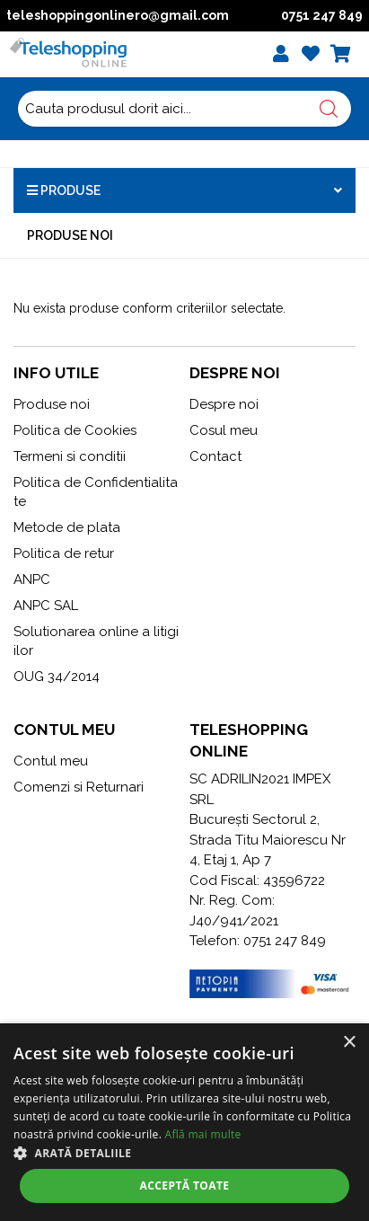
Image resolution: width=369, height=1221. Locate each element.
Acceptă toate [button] (185, 1185)
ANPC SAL (45, 605)
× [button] (349, 1042)
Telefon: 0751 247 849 (257, 941)
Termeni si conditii (69, 456)
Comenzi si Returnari (78, 787)
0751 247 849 (322, 15)
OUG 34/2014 (56, 676)
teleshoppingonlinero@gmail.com (117, 15)
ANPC (31, 579)
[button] (184, 1153)
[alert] (184, 1122)
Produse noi (70, 235)
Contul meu (50, 761)
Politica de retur (63, 553)
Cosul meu (223, 430)
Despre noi (224, 404)
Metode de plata (66, 527)
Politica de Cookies (74, 430)
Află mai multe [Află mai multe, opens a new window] (203, 1134)
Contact (215, 456)
